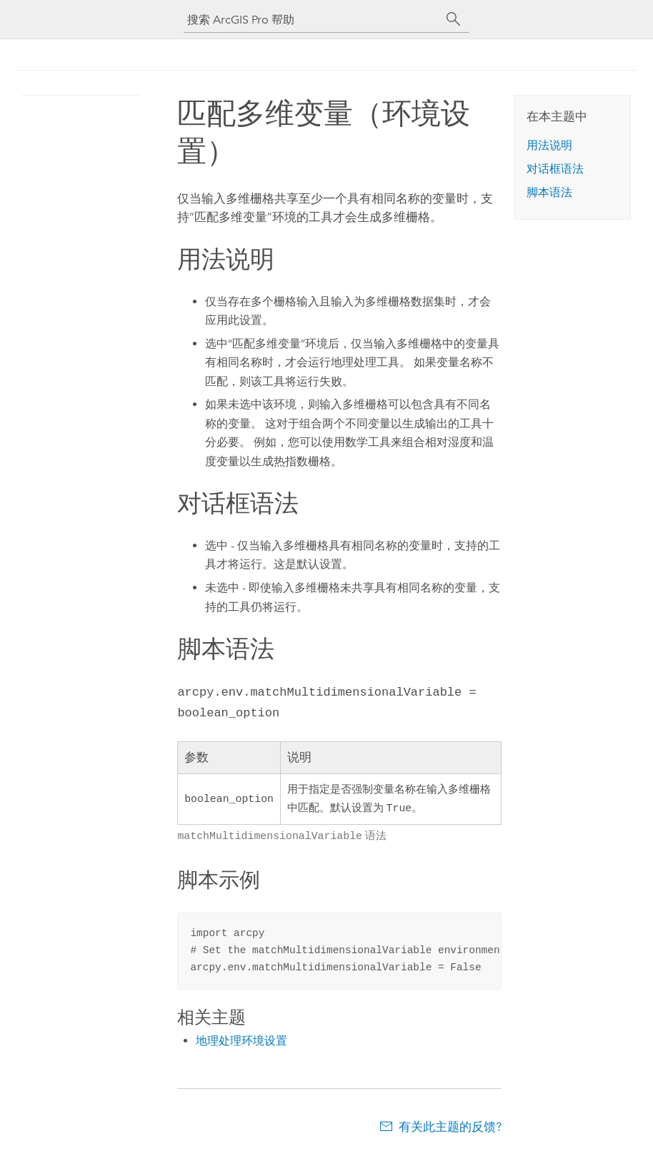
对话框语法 (555, 169)
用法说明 (549, 145)
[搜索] (454, 19)
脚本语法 (549, 192)
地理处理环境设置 (241, 1039)
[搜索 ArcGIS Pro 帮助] (312, 19)
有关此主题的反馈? (450, 1125)
